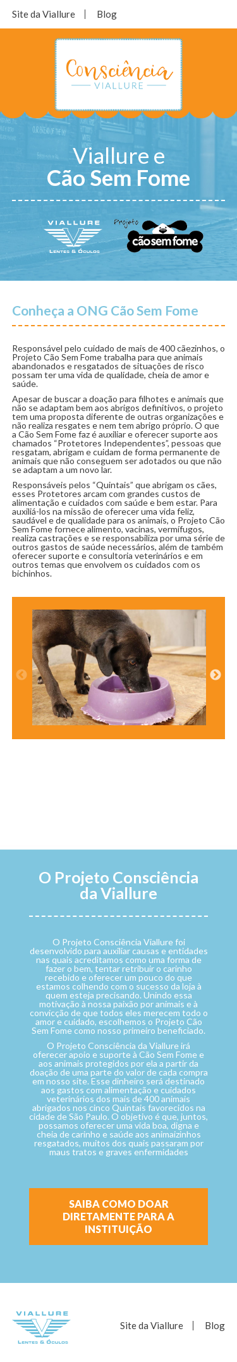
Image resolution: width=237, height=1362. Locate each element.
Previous (21, 675)
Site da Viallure (43, 14)
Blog (107, 14)
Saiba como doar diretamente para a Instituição (118, 1216)
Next (215, 675)
